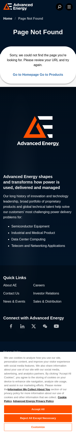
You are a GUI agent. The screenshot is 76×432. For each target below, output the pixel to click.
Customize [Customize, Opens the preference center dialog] (38, 427)
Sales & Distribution (47, 301)
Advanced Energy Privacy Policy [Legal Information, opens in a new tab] (33, 401)
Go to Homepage (26, 74)
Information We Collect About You (29, 389)
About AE (10, 285)
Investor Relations (46, 293)
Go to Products (51, 74)
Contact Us (11, 293)
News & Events (14, 301)
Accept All (37, 409)
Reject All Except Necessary (38, 418)
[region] (38, 391)
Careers (39, 285)
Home (8, 18)
